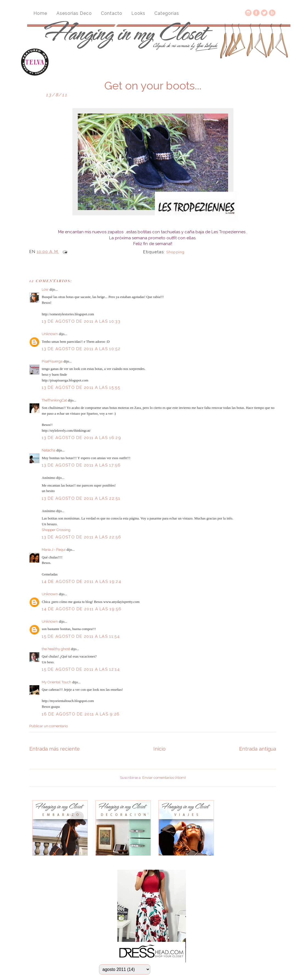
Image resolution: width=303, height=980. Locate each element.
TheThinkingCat (54, 400)
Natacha (48, 450)
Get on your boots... (152, 85)
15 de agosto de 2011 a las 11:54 (81, 636)
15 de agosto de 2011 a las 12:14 (81, 669)
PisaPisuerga (52, 361)
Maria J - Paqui (54, 549)
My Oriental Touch (56, 682)
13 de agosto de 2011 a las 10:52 (81, 348)
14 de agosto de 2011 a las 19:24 (81, 581)
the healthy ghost (56, 649)
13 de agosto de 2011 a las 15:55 (81, 387)
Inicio (159, 749)
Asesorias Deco (74, 13)
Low (45, 289)
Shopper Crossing (56, 530)
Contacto (111, 13)
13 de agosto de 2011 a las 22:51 (81, 498)
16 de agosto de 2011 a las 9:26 (81, 714)
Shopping (175, 252)
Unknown (50, 334)
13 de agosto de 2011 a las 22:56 (81, 537)
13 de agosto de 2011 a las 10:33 (81, 321)
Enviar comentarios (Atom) (164, 778)
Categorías (166, 13)
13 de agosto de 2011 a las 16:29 (81, 437)
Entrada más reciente (54, 749)
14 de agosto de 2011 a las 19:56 (81, 608)
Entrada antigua (257, 749)
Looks (138, 13)
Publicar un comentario (48, 726)
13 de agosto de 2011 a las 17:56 (81, 465)
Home (40, 13)
